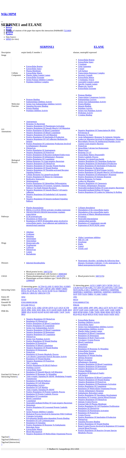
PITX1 (24, 291)
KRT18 (30, 289)
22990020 (30, 280)
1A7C (23, 308)
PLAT (29, 291)
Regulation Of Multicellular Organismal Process (97, 388)
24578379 (60, 276)
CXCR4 (76, 288)
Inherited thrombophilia (35, 263)
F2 (53, 286)
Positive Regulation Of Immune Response (94, 177)
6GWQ (46, 312)
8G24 (75, 314)
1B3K (28, 308)
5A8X (101, 310)
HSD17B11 (58, 286)
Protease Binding (33, 99)
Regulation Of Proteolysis (36, 343)
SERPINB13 (78, 292)
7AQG (67, 312)
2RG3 (101, 308)
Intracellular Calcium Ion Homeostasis (93, 148)
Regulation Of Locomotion (36, 396)
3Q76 (111, 308)
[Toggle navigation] (2, 21)
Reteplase (30, 236)
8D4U (108, 312)
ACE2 (92, 285)
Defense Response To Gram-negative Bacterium (45, 161)
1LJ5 (56, 308)
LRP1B (47, 289)
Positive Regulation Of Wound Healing (41, 341)
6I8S (52, 312)
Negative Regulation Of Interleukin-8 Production (97, 163)
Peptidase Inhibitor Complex (37, 82)
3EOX (23, 310)
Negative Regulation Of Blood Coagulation (43, 133)
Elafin (80, 244)
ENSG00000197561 (81, 302)
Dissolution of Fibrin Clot (36, 219)
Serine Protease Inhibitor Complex (40, 80)
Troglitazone (31, 245)
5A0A (86, 310)
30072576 (48, 272)
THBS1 (90, 294)
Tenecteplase (31, 241)
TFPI (80, 294)
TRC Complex (32, 363)
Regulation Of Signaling (35, 423)
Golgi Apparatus (84, 66)
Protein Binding (32, 108)
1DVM (45, 308)
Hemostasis (30, 405)
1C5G (34, 308)
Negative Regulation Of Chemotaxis (92, 183)
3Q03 (39, 310)
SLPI (75, 294)
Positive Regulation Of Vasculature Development (97, 395)
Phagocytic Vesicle (85, 86)
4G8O (59, 310)
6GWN (34, 312)
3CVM (66, 308)
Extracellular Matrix (34, 73)
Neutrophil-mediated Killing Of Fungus (93, 190)
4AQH (54, 310)
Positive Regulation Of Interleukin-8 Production (45, 137)
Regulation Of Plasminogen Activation (93, 411)
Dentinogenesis (32, 181)
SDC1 (87, 290)
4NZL (120, 308)
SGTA (44, 291)
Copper (29, 252)
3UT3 (48, 310)
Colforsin (30, 247)
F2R (86, 288)
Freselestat (82, 242)
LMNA (36, 289)
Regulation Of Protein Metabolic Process (42, 354)
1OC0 (60, 308)
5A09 (81, 310)
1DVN (50, 308)
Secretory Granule (85, 75)
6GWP (40, 312)
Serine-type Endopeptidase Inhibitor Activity (44, 104)
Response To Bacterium (35, 124)
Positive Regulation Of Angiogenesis (40, 150)
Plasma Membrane (33, 71)
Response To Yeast (85, 135)
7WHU (97, 312)
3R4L (43, 310)
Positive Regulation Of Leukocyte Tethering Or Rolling (100, 192)
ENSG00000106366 (29, 302)
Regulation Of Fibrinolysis (36, 321)
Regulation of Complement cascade (92, 223)
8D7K (118, 312)
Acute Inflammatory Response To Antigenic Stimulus (99, 137)
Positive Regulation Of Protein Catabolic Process (45, 392)
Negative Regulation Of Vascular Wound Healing (45, 166)
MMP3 (58, 289)
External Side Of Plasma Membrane (92, 404)
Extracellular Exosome (35, 77)
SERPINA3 (105, 290)
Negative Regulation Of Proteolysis (40, 152)
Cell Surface (83, 71)
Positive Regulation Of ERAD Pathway (41, 365)
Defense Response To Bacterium (91, 168)
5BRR (23, 312)
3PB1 (29, 310)
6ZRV (56, 312)
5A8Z (112, 310)
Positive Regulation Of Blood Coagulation (43, 130)
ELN (82, 288)
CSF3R (109, 285)
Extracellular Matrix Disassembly (91, 155)
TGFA (84, 294)
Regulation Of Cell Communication (40, 420)
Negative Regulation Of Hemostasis (40, 332)
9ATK (111, 314)
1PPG (96, 308)
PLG (40, 291)
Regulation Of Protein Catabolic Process (42, 394)
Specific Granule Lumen (87, 84)
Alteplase (30, 232)
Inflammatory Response (87, 362)
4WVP (75, 310)
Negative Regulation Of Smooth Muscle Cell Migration (48, 128)
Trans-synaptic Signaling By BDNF (40, 390)
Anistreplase (31, 239)
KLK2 (23, 289)
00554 (75, 300)
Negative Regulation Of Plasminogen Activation (45, 126)
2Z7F (106, 308)
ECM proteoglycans (34, 216)
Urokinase (30, 234)
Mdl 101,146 (83, 240)
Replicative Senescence (35, 179)
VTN (48, 293)
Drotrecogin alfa (32, 243)
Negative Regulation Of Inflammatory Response (97, 175)
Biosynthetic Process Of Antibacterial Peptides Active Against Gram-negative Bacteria (99, 142)
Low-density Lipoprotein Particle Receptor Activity (46, 356)
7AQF (61, 312)
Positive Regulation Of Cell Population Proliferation (98, 406)
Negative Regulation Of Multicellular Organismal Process (49, 434)
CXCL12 (116, 285)
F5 (95, 288)
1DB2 (39, 308)
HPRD (8, 39)
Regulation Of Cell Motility (37, 387)
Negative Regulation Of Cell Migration (41, 135)
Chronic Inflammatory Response (91, 391)
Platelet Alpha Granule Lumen (38, 75)
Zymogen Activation (34, 416)
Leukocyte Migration (86, 181)
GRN (99, 288)
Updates (9, 34)
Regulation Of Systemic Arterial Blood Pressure (97, 397)
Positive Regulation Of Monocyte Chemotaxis (44, 177)
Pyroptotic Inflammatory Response (92, 186)
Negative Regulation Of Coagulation (40, 334)
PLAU (34, 291)
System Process (84, 415)
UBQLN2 (33, 293)
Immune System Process (87, 402)
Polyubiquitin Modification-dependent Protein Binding (48, 418)
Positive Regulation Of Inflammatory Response (45, 157)
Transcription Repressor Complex (91, 73)
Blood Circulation (85, 360)
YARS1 (104, 294)
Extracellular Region (34, 66)
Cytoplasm (82, 64)
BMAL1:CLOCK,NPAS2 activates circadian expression (48, 210)
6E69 (75, 312)
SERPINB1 (114, 290)
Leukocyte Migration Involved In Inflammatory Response (101, 139)
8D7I (113, 312)
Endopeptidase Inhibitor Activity (39, 102)
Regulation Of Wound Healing (38, 359)
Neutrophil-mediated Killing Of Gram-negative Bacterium (101, 188)
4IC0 (70, 310)
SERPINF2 (107, 292)
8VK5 (96, 314)
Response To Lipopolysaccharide (91, 159)
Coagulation (31, 401)
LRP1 (41, 289)
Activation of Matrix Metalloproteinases (94, 214)
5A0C (96, 310)
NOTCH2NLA (79, 290)
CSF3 (103, 285)
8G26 (85, 314)
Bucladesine (31, 254)
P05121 (32, 305)
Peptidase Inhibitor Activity (37, 111)
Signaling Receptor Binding (37, 106)
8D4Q (102, 312)
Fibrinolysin (31, 250)
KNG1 (111, 288)
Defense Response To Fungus (89, 179)
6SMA (85, 312)
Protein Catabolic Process (88, 157)
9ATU (117, 314)
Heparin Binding (84, 106)
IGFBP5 (67, 286)
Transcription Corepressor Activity (91, 97)
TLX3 (55, 291)
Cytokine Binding (85, 115)
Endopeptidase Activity (87, 99)
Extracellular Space (34, 69)
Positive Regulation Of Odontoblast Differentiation (46, 183)
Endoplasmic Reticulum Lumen (90, 393)
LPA (116, 288)
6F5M (80, 312)
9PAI (23, 314)
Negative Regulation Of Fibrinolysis (40, 163)
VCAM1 (97, 294)
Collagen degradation (86, 208)
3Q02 (34, 310)
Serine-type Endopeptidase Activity (92, 102)
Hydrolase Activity (85, 113)
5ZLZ (29, 312)
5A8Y (107, 310)
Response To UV (84, 152)
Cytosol (81, 69)
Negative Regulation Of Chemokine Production (97, 161)
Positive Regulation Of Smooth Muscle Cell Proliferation (100, 172)
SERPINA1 (95, 290)
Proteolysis (82, 146)
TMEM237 (62, 291)
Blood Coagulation (33, 398)
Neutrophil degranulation (88, 219)
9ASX (106, 314)
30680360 (62, 274)
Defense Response (85, 358)
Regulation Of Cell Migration (38, 383)
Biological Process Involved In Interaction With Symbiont (49, 414)
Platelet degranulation (34, 208)
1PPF (91, 308)
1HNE (85, 308)
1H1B (80, 308)
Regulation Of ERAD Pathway (38, 381)
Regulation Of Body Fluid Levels (91, 338)
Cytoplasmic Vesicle (86, 80)
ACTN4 (41, 286)
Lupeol (81, 246)
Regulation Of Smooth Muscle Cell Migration (44, 372)
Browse (9, 27)
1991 (75, 297)
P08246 (76, 305)
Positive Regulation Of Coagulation (40, 159)
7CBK (91, 312)
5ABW (118, 310)
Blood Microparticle (34, 432)
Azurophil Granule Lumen (88, 82)
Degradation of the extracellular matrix (93, 210)
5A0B (91, 310)
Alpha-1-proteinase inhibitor (89, 237)
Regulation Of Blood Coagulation (39, 345)
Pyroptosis (82, 216)
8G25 (80, 314)
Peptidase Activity (85, 108)
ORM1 (64, 289)
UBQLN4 (42, 293)
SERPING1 (116, 292)
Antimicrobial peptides (87, 221)
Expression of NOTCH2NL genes (91, 225)
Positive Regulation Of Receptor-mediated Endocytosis (48, 155)
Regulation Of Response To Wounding (41, 374)
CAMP (98, 285)
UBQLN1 (25, 293)
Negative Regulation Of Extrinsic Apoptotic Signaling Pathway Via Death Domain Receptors (47, 187)
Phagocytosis (83, 150)
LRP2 (53, 289)
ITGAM (105, 288)
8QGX (90, 314)
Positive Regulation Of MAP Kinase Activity (96, 170)
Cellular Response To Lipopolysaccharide (42, 175)
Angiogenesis (31, 122)
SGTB (50, 291)
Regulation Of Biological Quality (91, 373)
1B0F (75, 308)
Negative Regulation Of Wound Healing (42, 168)
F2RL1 (91, 288)
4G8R (64, 310)
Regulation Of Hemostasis (36, 350)
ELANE (99, 46)
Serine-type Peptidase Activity (90, 111)
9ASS (101, 314)
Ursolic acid (83, 248)
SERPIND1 (88, 292)
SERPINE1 (47, 46)
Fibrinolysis (31, 148)
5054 (23, 297)
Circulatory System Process (89, 340)
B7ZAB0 (25, 305)
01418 (23, 300)
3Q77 (115, 308)
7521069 (67, 31)
